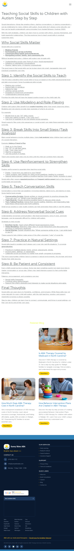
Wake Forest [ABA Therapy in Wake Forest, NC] (7, 530)
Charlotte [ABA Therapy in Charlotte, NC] (6, 521)
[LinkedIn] (17, 546)
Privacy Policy (44, 464)
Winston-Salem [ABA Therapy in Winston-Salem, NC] (29, 530)
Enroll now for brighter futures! (40, 538)
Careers (42, 479)
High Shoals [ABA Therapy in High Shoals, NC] (7, 526)
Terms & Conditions (45, 466)
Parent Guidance (45, 453)
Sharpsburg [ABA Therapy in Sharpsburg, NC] (28, 528)
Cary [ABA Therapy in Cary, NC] (26, 519)
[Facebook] (5, 546)
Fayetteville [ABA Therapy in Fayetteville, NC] (6, 524)
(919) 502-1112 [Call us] (12, 459)
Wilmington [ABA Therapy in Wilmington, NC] (17, 530)
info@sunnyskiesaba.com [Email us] (15, 464)
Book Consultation (45, 477)
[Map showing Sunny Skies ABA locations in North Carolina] (19, 508)
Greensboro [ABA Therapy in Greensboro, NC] (28, 524)
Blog (41, 482)
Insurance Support (45, 456)
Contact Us (43, 485)
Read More (44, 373)
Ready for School (45, 450)
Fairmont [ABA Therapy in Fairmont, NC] (27, 521)
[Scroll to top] (21, 546)
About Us (42, 474)
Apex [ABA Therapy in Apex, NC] (5, 519)
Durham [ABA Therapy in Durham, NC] (16, 521)
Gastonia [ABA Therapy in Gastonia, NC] (17, 524)
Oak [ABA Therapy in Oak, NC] (26, 526)
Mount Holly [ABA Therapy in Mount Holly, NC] (18, 526)
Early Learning (44, 448)
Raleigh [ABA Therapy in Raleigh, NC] (5, 528)
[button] (70, 4)
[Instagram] (13, 546)
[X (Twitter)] (9, 546)
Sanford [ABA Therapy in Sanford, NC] (16, 528)
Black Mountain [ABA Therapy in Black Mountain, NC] (18, 519)
